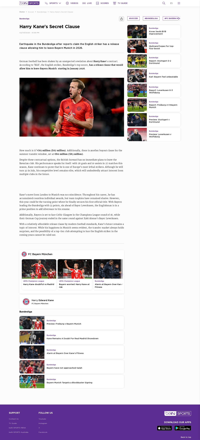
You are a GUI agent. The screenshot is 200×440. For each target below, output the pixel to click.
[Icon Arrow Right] (121, 274)
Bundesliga (42, 12)
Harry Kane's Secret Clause (61, 12)
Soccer (31, 12)
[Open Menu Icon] (179, 3)
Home (22, 12)
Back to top (186, 437)
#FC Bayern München (175, 18)
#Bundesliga (151, 18)
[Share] (121, 18)
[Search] (164, 3)
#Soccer (133, 18)
